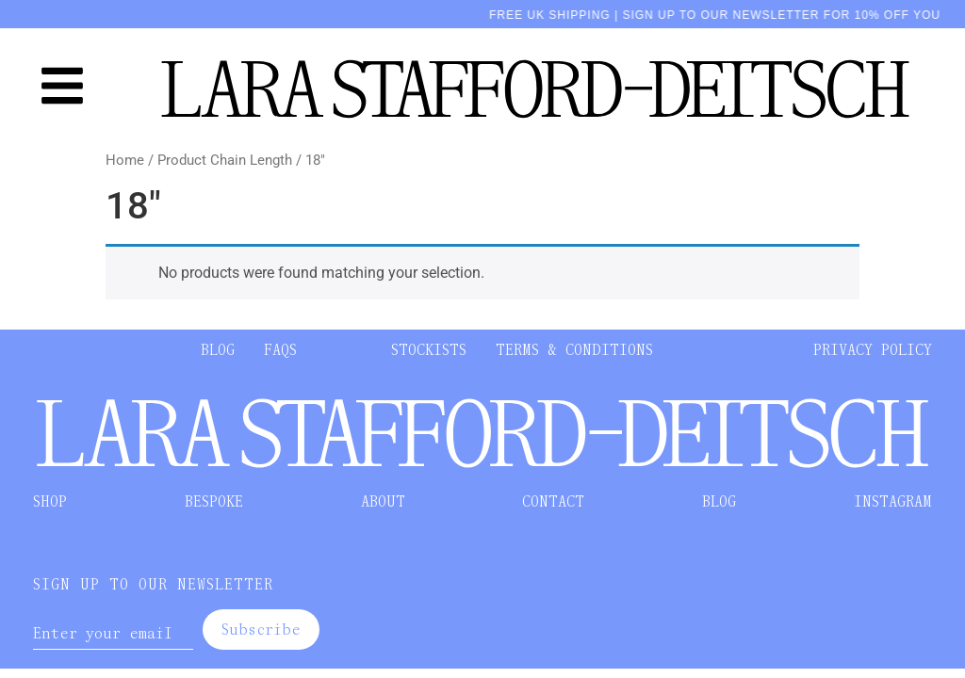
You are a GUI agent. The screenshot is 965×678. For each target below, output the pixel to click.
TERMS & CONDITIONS (574, 350)
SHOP (50, 501)
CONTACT (553, 501)
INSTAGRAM (893, 501)
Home (125, 160)
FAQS (280, 350)
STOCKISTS (428, 350)
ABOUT (383, 501)
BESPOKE (214, 501)
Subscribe (261, 629)
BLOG (218, 350)
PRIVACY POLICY (872, 350)
